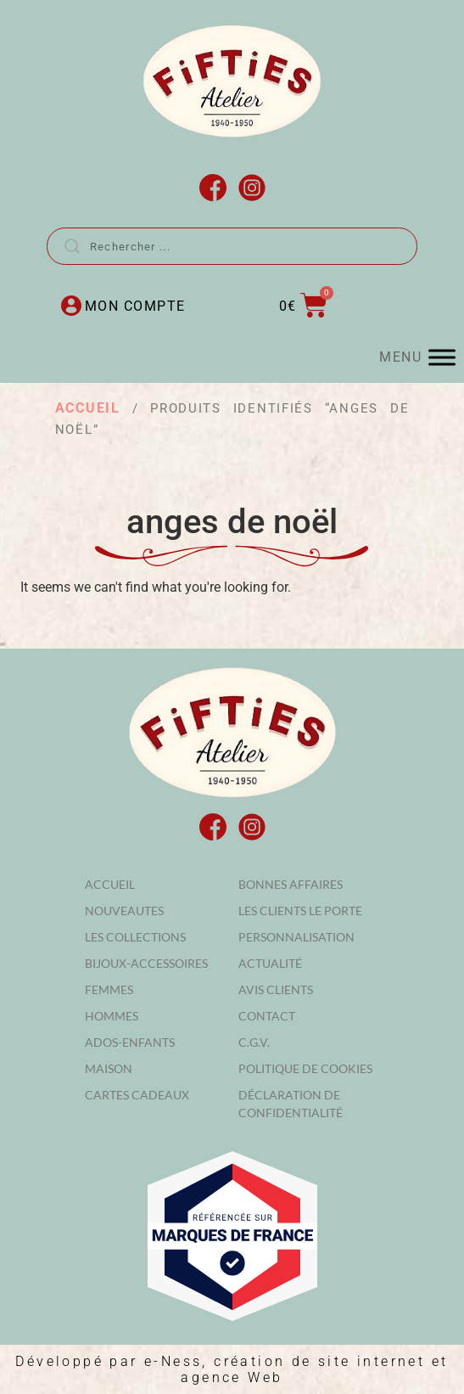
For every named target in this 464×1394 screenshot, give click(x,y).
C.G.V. (254, 1042)
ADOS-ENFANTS (130, 1042)
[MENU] (442, 357)
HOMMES (111, 1016)
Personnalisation (296, 937)
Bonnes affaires (290, 884)
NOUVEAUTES (124, 910)
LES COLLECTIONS (135, 937)
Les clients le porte (300, 910)
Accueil (87, 408)
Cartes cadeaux (137, 1095)
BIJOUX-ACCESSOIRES (146, 963)
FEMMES (109, 989)
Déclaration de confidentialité (290, 1104)
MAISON (108, 1068)
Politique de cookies (305, 1068)
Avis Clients (275, 989)
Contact (266, 1016)
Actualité (270, 963)
